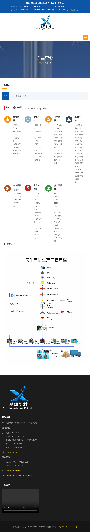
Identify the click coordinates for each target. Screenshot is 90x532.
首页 (40, 63)
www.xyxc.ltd (28, 475)
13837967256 (46, 10)
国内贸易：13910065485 (20, 7)
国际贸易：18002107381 (20, 10)
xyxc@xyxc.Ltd (11, 452)
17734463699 (35, 7)
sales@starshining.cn (61, 10)
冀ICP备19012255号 (69, 527)
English (77, 10)
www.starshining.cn (13, 475)
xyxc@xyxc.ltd (60, 7)
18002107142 (35, 10)
